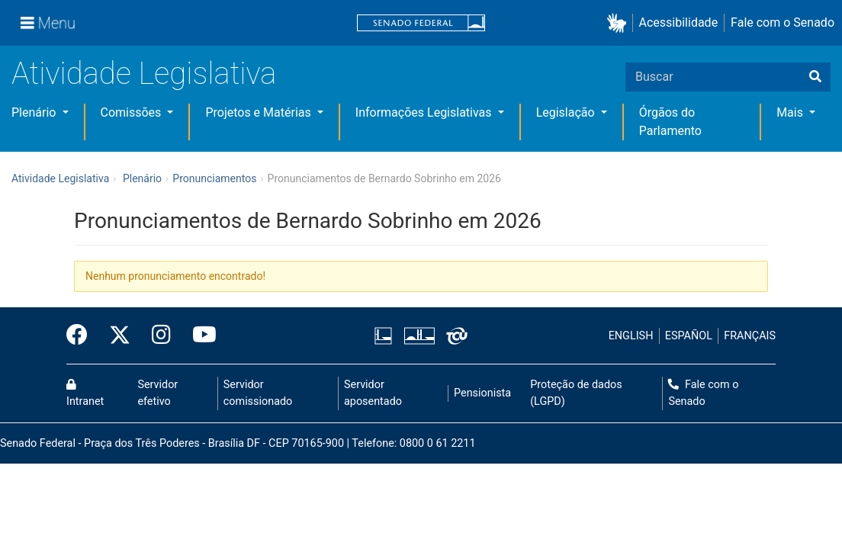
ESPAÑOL (688, 335)
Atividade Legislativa (143, 74)
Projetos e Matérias (259, 112)
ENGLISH (631, 335)
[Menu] (48, 23)
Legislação (567, 112)
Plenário (35, 112)
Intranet (85, 393)
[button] (619, 23)
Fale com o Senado (782, 22)
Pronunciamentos (214, 178)
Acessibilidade (678, 22)
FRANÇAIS (750, 335)
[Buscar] (815, 77)
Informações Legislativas (425, 112)
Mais (791, 112)
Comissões (133, 112)
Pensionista (482, 393)
